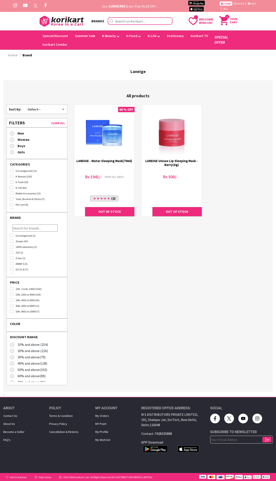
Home (13, 55)
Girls (19, 152)
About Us (9, 424)
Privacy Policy (58, 424)
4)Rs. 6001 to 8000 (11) (24, 305)
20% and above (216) (30, 350)
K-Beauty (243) (21, 176)
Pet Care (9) (19, 204)
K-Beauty (110, 36)
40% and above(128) (30, 363)
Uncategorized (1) (23, 235)
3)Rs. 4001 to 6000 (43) (24, 300)
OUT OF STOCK (109, 212)
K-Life (154, 36)
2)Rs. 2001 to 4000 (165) (25, 294)
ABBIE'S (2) (19, 263)
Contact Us (10, 416)
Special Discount (55, 36)
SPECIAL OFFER (221, 40)
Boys (19, 145)
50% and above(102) (30, 369)
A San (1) (17, 258)
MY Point (100, 424)
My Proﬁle (101, 432)
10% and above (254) (30, 344)
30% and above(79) (29, 356)
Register (239, 3)
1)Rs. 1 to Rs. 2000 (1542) (26, 289)
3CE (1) (16, 252)
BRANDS (97, 21)
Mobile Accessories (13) (25, 193)
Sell (225, 8)
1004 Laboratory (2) (23, 247)
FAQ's (7, 440)
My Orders (102, 416)
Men (18, 133)
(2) (104, 198)
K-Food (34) (19, 182)
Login (226, 3)
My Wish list (102, 440)
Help (252, 3)
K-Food (133, 36)
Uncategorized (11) (23, 170)
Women (21, 139)
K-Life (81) (18, 187)
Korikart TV (199, 36)
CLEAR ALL (58, 123)
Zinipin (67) (19, 241)
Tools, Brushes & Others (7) (27, 199)
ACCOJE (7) (19, 269)
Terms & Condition (61, 416)
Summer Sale (85, 36)
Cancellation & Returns (63, 432)
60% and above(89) (29, 375)
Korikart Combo (54, 44)
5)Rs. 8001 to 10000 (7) (24, 311)
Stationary (175, 36)
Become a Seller (13, 432)
